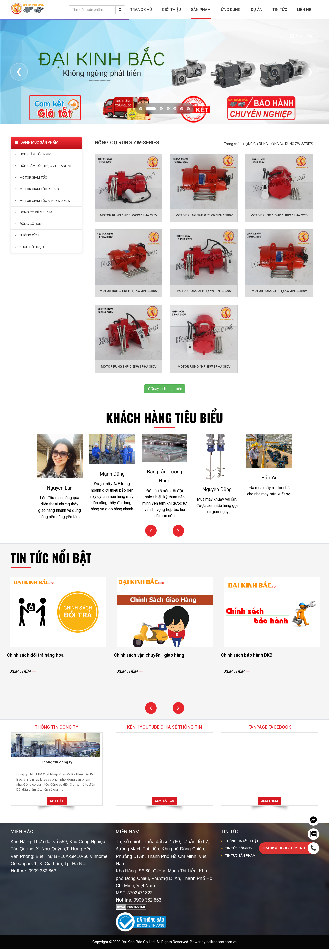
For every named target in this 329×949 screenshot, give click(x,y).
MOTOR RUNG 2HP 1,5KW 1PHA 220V (204, 291)
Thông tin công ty (56, 762)
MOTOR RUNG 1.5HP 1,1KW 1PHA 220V (279, 215)
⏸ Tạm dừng (301, 35)
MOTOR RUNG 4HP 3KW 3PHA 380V (204, 366)
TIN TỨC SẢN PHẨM (240, 855)
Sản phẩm (201, 9)
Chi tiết (56, 801)
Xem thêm (269, 801)
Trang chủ (141, 9)
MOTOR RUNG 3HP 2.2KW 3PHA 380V (128, 366)
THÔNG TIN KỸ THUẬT (242, 841)
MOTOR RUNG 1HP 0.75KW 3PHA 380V (204, 215)
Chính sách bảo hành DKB (253, 655)
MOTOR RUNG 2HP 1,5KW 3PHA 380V (279, 291)
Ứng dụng (231, 9)
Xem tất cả (164, 801)
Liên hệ (304, 9)
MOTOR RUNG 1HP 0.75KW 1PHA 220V (128, 215)
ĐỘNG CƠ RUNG (255, 144)
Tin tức (279, 9)
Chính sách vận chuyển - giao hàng (156, 655)
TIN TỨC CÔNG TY (238, 848)
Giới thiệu (171, 9)
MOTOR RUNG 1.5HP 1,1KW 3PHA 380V (129, 291)
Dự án (256, 9)
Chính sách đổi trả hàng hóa (42, 655)
